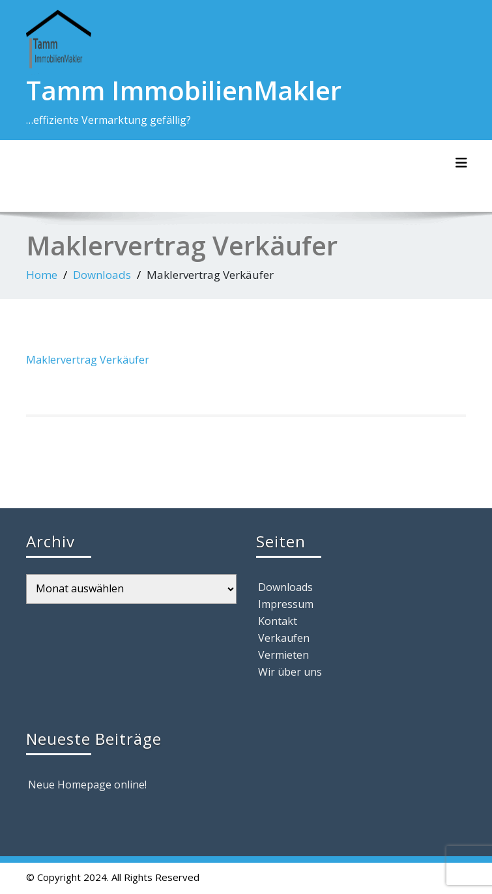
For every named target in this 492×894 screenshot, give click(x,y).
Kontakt (277, 620)
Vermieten (283, 654)
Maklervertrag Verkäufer (87, 360)
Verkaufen (284, 637)
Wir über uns (290, 671)
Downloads (102, 274)
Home (41, 274)
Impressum (285, 604)
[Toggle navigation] (461, 163)
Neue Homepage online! (87, 784)
